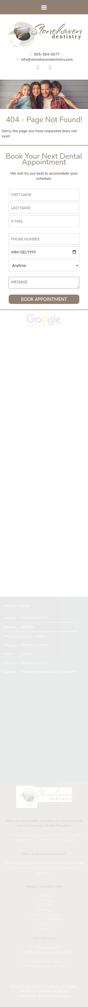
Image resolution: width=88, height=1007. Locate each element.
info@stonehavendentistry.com (47, 59)
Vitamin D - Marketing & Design (45, 996)
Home (44, 896)
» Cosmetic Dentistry (45, 919)
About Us (44, 900)
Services (44, 910)
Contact (45, 928)
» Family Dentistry (44, 914)
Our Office (45, 905)
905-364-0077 (47, 54)
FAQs (44, 924)
